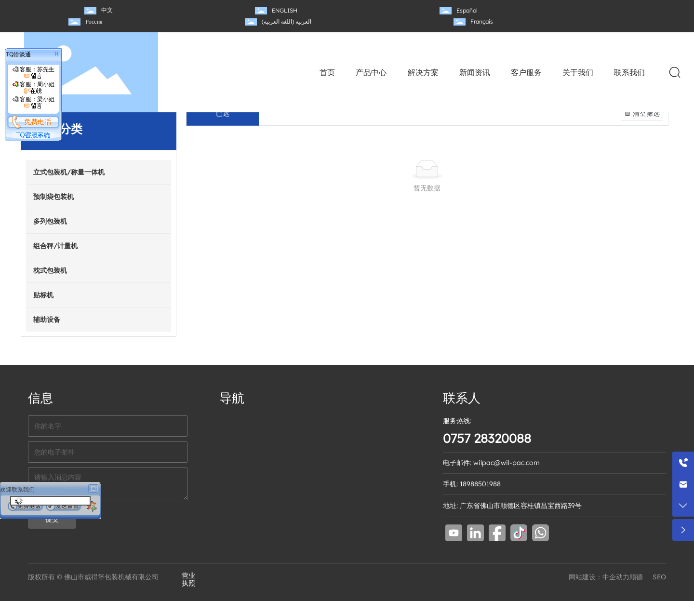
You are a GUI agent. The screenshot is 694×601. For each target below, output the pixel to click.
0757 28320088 (487, 438)
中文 (107, 9)
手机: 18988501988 (472, 484)
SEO (659, 577)
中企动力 (615, 577)
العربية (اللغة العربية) (286, 21)
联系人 (461, 398)
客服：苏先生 (33, 73)
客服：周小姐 (33, 87)
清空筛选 (641, 113)
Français (481, 21)
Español (467, 10)
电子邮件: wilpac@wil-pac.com (491, 462)
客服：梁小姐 (33, 102)
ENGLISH (284, 10)
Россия (93, 21)
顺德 (636, 577)
